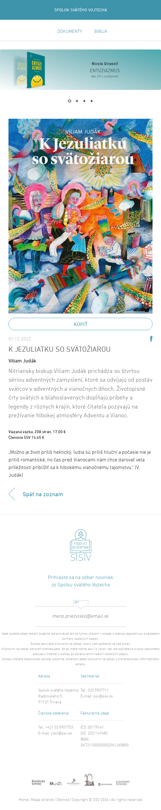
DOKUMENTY (69, 31)
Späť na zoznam (43, 494)
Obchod (62, 800)
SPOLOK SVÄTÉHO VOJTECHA (80, 9)
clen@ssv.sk (61, 733)
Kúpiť (81, 324)
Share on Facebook (151, 339)
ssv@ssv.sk (103, 696)
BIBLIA (100, 31)
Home (24, 800)
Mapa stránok (42, 800)
